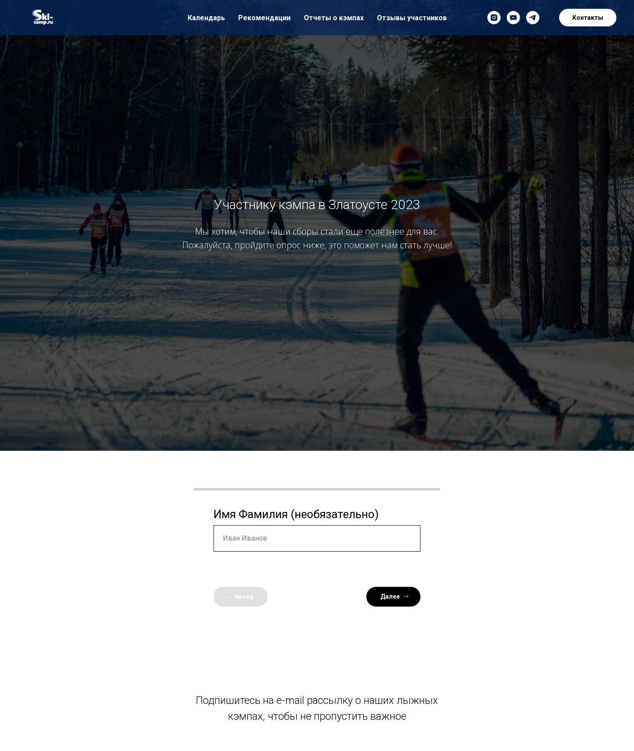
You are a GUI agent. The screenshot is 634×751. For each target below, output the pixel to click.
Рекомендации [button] (264, 18)
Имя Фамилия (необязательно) (296, 514)
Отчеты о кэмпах (334, 18)
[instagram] (494, 17)
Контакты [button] (587, 17)
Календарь (206, 18)
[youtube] (513, 17)
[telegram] (532, 17)
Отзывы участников (412, 18)
